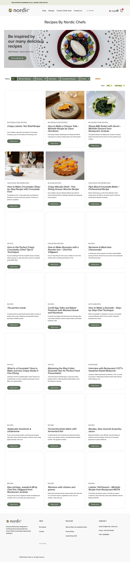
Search (91, 11)
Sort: (100, 86)
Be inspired (42, 529)
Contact (41, 533)
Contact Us (78, 11)
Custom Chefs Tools (64, 11)
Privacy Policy (70, 533)
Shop (44, 11)
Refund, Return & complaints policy (76, 529)
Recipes (51, 11)
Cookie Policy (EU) (71, 538)
